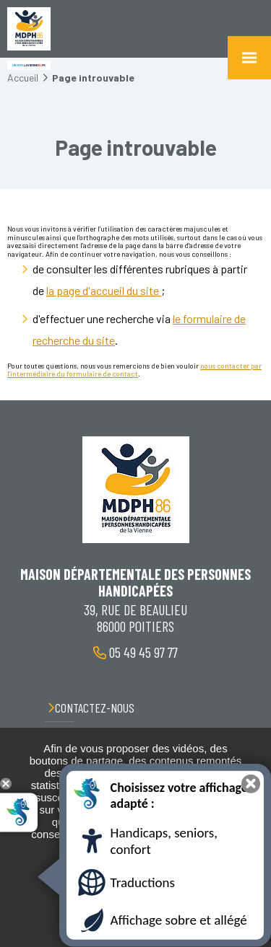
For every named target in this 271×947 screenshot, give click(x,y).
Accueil (22, 77)
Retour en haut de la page (249, 400)
